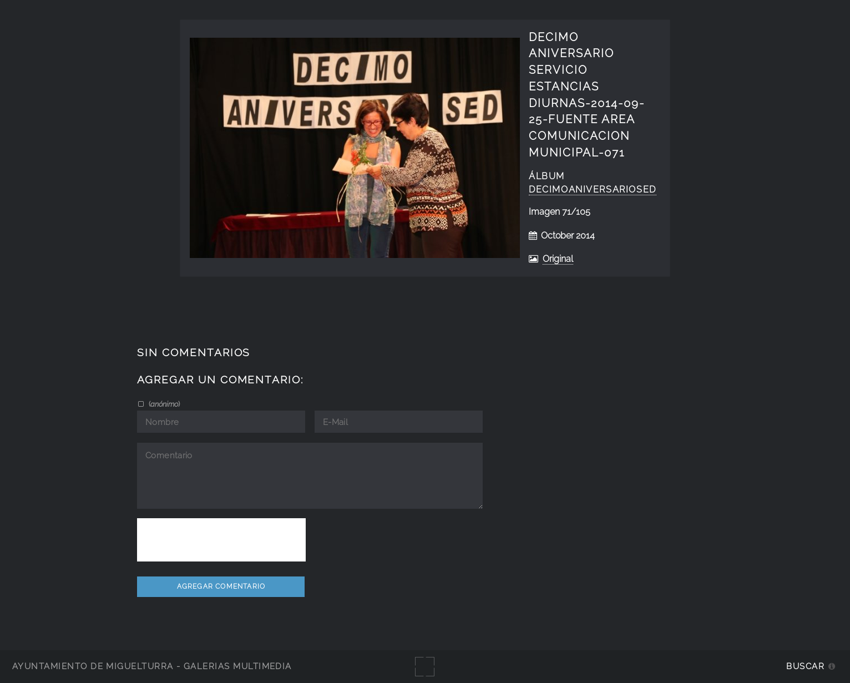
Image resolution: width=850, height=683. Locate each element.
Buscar (805, 666)
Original (558, 259)
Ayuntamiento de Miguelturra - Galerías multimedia (152, 666)
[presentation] (221, 539)
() (163, 403)
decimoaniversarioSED (592, 189)
